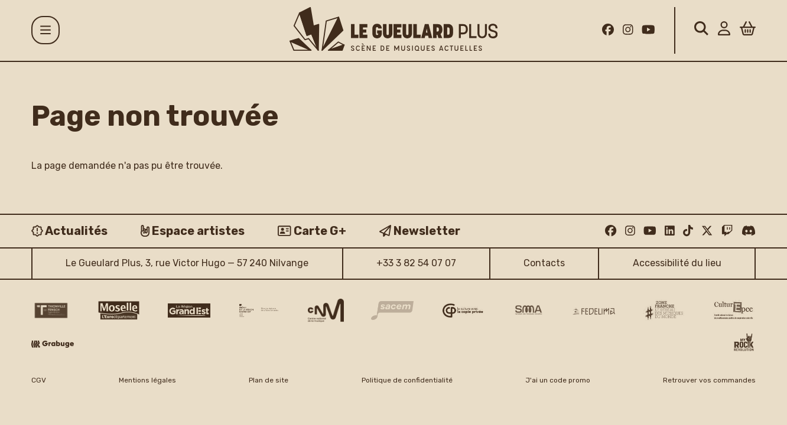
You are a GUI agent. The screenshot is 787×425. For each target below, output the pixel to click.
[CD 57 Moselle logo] (118, 310)
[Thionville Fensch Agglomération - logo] (50, 310)
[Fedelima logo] (594, 311)
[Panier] (748, 30)
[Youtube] (648, 30)
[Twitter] (707, 230)
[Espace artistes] (193, 231)
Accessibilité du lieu (677, 263)
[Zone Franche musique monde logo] (664, 310)
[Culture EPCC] (734, 310)
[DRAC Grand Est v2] (259, 310)
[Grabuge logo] (52, 344)
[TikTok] (688, 230)
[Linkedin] (670, 230)
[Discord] (749, 230)
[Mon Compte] (724, 30)
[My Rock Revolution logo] (744, 343)
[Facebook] (608, 30)
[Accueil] (393, 29)
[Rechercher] (701, 30)
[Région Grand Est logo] (189, 310)
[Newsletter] (419, 231)
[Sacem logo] (392, 310)
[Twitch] (727, 230)
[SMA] (528, 310)
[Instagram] (628, 30)
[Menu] (45, 30)
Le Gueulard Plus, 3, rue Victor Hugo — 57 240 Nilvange (187, 263)
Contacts (544, 263)
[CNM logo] (326, 310)
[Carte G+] (312, 231)
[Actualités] (69, 231)
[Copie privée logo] (462, 310)
